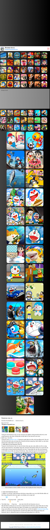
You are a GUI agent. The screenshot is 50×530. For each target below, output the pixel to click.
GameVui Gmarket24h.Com (7, 420)
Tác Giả (38, 524)
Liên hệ (34, 524)
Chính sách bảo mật (19, 524)
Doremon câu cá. (20, 420)
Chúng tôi (12, 524)
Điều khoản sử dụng (28, 524)
